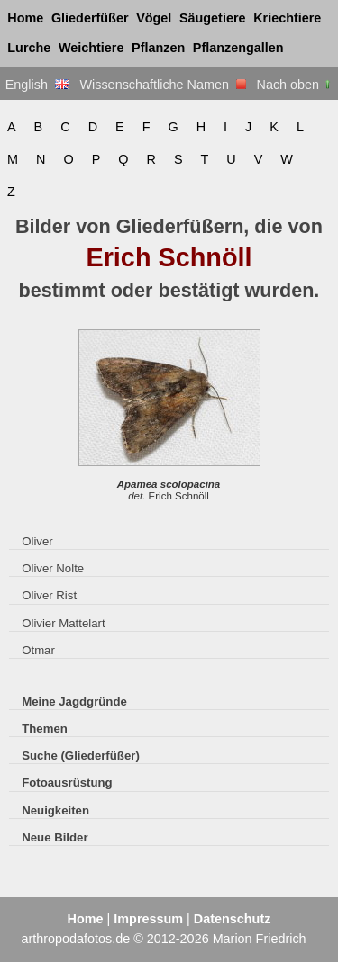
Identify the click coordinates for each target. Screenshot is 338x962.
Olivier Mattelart (63, 623)
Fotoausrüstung (67, 782)
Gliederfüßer (90, 18)
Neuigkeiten (55, 810)
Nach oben (295, 84)
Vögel (153, 18)
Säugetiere (212, 18)
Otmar (38, 650)
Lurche (28, 47)
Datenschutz (232, 919)
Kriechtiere (287, 18)
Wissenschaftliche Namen (162, 84)
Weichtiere (91, 47)
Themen (45, 728)
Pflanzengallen (238, 47)
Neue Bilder (54, 837)
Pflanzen (158, 47)
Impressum (148, 919)
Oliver (37, 541)
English (37, 84)
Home (25, 18)
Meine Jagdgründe (74, 701)
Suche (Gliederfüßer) (81, 755)
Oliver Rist (49, 595)
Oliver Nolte (53, 568)
